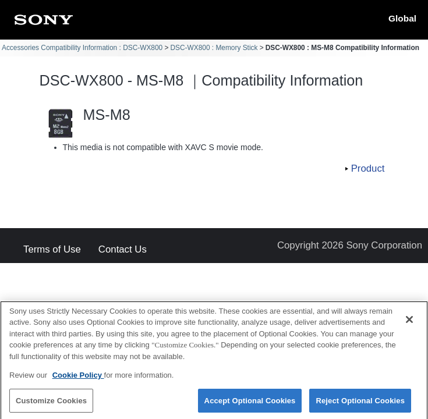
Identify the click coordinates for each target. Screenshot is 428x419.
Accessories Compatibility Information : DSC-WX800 (82, 48)
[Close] (409, 325)
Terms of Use (52, 250)
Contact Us (122, 250)
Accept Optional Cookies (250, 406)
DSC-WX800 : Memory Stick (213, 48)
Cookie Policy (78, 381)
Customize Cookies (51, 406)
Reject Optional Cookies (360, 406)
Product (368, 168)
